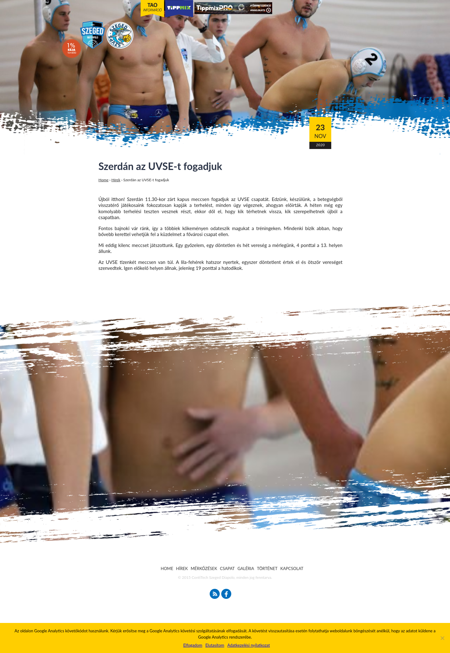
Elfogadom (192, 645)
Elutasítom (214, 645)
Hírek (116, 179)
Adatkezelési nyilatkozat (248, 645)
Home (103, 179)
